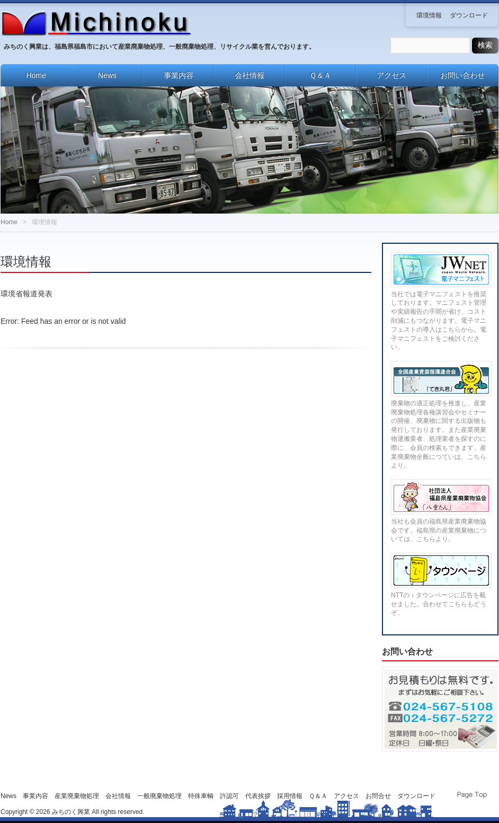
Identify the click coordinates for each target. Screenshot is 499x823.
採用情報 (289, 796)
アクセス (391, 75)
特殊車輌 (200, 796)
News (107, 75)
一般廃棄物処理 (159, 796)
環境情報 (429, 15)
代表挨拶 (258, 796)
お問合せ (378, 796)
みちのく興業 (71, 812)
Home (36, 75)
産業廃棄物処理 (77, 796)
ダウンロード (469, 15)
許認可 (229, 796)
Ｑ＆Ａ (320, 75)
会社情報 (249, 75)
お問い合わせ (462, 75)
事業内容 (178, 75)
